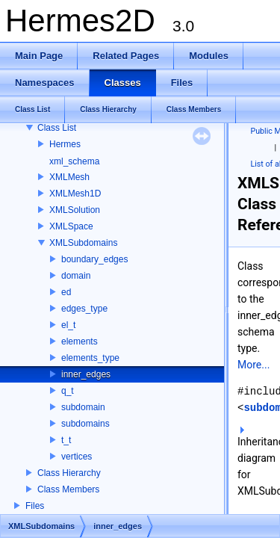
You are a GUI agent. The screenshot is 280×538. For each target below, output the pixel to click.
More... (253, 365)
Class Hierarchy (69, 473)
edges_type (84, 308)
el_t (68, 325)
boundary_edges (94, 259)
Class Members (68, 489)
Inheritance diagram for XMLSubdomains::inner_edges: (255, 462)
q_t (67, 391)
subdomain (83, 407)
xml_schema (74, 161)
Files (34, 506)
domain (75, 275)
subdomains (85, 423)
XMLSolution (74, 210)
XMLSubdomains (83, 243)
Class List (56, 128)
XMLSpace (71, 226)
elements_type (90, 358)
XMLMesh (69, 177)
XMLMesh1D (75, 193)
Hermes (65, 144)
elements (79, 341)
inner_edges (86, 374)
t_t (66, 440)
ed (66, 292)
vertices (76, 456)
